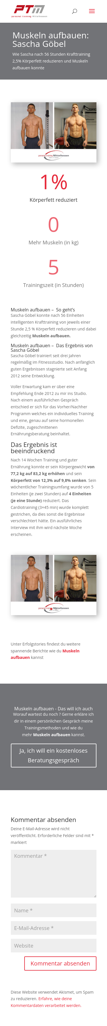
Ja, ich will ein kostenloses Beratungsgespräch (53, 755)
